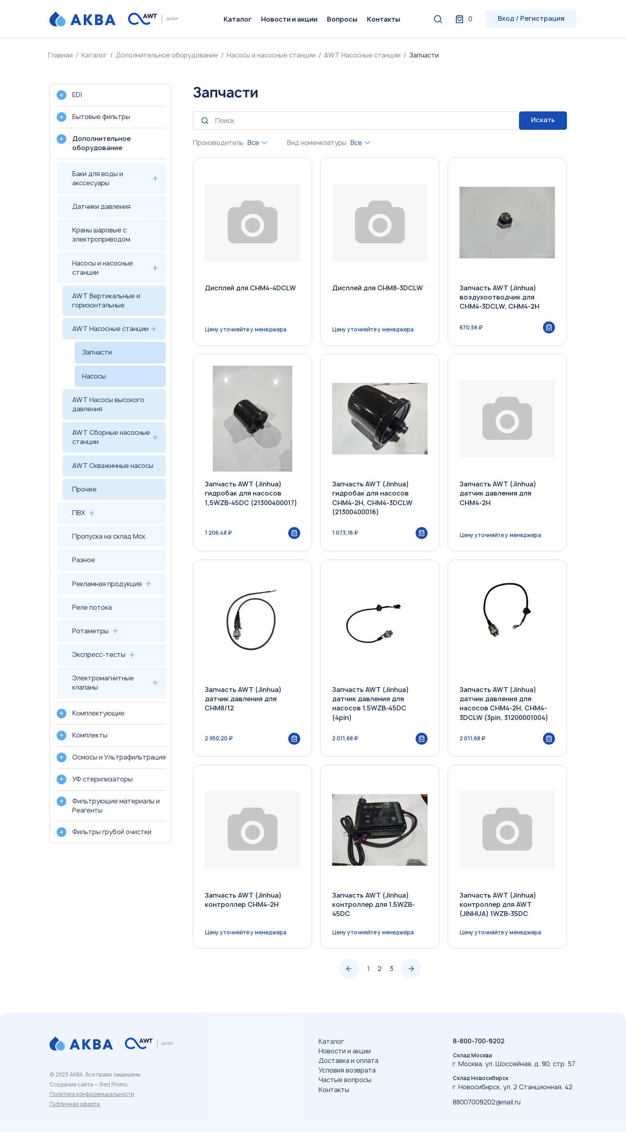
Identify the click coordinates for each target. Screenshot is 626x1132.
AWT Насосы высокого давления (108, 404)
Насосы (94, 376)
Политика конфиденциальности (92, 1094)
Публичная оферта (75, 1104)
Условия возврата (347, 1070)
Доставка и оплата (348, 1060)
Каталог (238, 19)
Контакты (383, 19)
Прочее (84, 489)
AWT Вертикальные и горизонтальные (106, 300)
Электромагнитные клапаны (103, 683)
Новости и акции (289, 19)
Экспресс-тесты (98, 654)
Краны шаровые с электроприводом (101, 235)
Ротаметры (90, 630)
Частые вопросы (345, 1079)
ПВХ (78, 512)
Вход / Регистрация (531, 18)
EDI (77, 94)
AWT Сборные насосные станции (111, 437)
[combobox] (257, 142)
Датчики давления (101, 206)
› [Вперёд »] (411, 971)
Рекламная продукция (107, 583)
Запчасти (97, 352)
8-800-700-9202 (479, 1041)
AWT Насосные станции (362, 55)
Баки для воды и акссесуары (97, 178)
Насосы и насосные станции (271, 55)
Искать (543, 119)
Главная (60, 55)
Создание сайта (71, 1084)
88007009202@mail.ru (487, 1102)
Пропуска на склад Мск (108, 536)
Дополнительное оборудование (167, 55)
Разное (83, 559)
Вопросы (342, 19)
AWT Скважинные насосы (112, 465)
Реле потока (92, 607)
